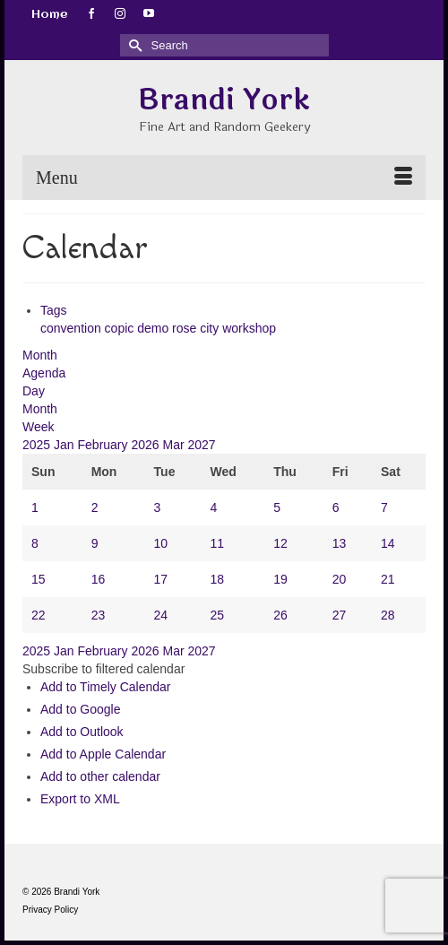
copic (121, 328)
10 (161, 543)
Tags (53, 310)
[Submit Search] (133, 45)
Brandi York (224, 100)
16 (98, 579)
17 (161, 579)
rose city (197, 328)
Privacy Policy (50, 910)
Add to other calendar (100, 776)
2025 (38, 445)
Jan (65, 445)
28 (388, 615)
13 (339, 543)
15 (38, 579)
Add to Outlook (82, 731)
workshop (249, 328)
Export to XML (80, 799)
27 (339, 615)
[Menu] (224, 177)
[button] (103, 669)
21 (388, 579)
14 (388, 543)
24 (161, 615)
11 (217, 543)
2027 (201, 445)
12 (280, 543)
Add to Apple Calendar (103, 754)
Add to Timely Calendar (105, 687)
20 (339, 579)
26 (280, 615)
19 (280, 579)
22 (38, 615)
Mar (174, 445)
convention (72, 328)
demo (154, 328)
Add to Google (80, 709)
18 (217, 579)
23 (98, 615)
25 (217, 615)
